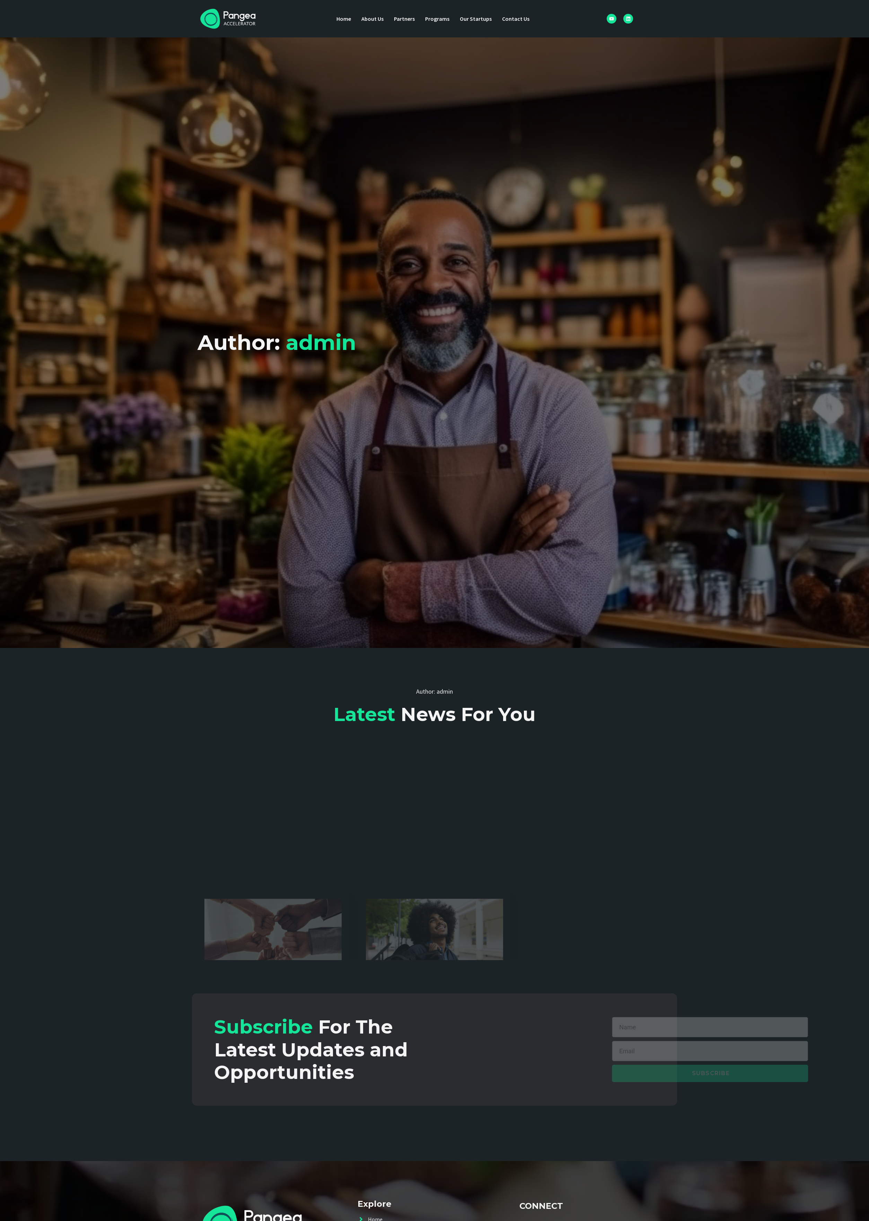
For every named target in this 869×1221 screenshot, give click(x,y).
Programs (437, 18)
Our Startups (476, 18)
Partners (404, 18)
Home (343, 18)
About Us (372, 18)
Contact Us (515, 18)
